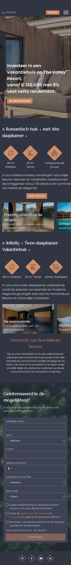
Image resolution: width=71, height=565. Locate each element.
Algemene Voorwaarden (34, 513)
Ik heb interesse (19, 101)
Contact (52, 12)
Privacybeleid (17, 517)
